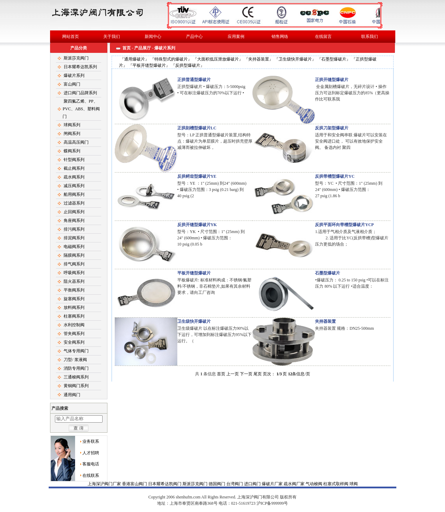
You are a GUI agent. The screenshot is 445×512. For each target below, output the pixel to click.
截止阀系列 (74, 168)
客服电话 (90, 464)
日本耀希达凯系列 (80, 66)
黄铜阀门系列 (76, 385)
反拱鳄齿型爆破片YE (197, 176)
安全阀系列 (74, 342)
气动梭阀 (314, 483)
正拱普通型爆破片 (194, 79)
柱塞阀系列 (74, 316)
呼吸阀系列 (74, 272)
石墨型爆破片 (333, 59)
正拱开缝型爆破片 (331, 79)
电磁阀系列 (74, 246)
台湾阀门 (235, 483)
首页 (126, 48)
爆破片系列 (74, 75)
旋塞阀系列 (74, 298)
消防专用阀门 (76, 368)
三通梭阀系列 (76, 377)
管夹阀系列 (74, 333)
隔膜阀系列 (74, 255)
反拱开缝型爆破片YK (197, 224)
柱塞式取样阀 (336, 483)
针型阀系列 (74, 159)
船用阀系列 (74, 194)
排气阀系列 (74, 264)
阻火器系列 (74, 281)
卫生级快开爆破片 (295, 59)
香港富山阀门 (135, 483)
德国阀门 (217, 483)
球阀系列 (72, 124)
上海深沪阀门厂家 (105, 483)
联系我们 (369, 36)
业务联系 (90, 441)
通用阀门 (72, 394)
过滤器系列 (74, 203)
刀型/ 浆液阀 (75, 359)
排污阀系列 (74, 229)
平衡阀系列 (74, 290)
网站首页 (70, 36)
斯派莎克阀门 (76, 58)
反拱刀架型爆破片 (331, 128)
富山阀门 (72, 84)
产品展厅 (142, 48)
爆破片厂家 (273, 483)
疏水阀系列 (74, 177)
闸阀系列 (72, 133)
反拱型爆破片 (187, 65)
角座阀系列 (74, 220)
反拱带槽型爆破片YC (334, 176)
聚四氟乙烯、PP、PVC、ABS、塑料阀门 (81, 109)
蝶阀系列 (72, 151)
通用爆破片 (134, 59)
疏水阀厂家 (295, 483)
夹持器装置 (258, 59)
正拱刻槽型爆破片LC (197, 128)
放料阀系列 (74, 307)
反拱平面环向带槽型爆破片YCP (344, 224)
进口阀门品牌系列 (80, 92)
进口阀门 (253, 483)
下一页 (246, 373)
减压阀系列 (74, 185)
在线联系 (90, 475)
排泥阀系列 (74, 237)
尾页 (257, 373)
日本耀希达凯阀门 (165, 483)
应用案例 (236, 36)
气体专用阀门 (76, 351)
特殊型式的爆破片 (171, 59)
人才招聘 (90, 452)
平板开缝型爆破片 (149, 65)
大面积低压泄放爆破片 (218, 59)
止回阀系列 (74, 211)
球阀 (222, 496)
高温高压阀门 (76, 142)
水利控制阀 (74, 324)
